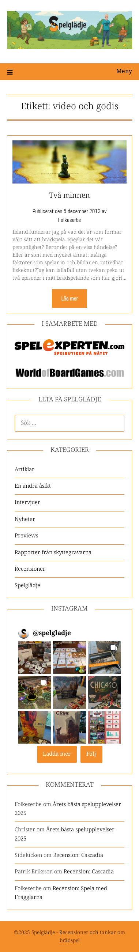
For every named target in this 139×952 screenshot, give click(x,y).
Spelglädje (27, 585)
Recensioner (30, 569)
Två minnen (69, 195)
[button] (34, 657)
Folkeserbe (69, 219)
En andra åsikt (33, 486)
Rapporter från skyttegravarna (53, 552)
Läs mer (69, 298)
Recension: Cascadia (78, 855)
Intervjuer (27, 502)
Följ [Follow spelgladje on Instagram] (91, 754)
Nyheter (25, 519)
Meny (124, 71)
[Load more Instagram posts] (57, 754)
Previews (26, 536)
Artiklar (24, 469)
